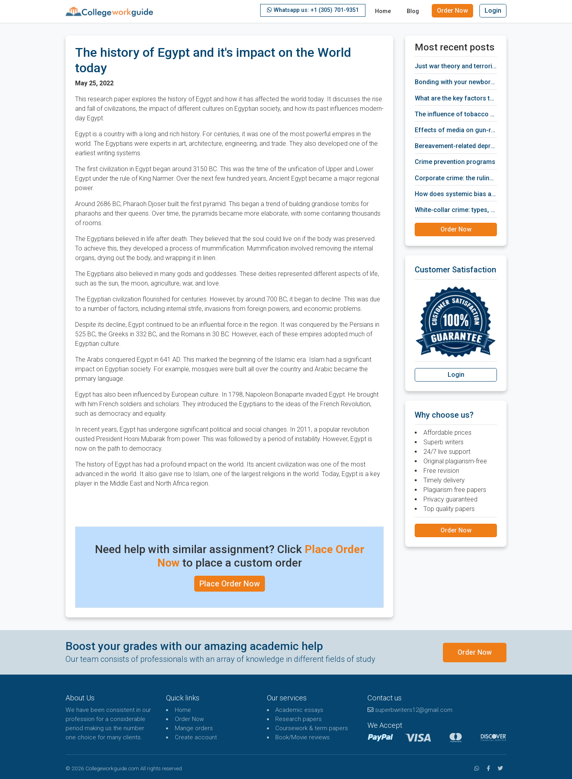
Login (493, 10)
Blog (413, 11)
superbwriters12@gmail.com (409, 709)
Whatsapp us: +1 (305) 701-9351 (313, 10)
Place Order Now (229, 583)
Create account (196, 737)
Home (383, 11)
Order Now (452, 10)
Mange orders (194, 728)
